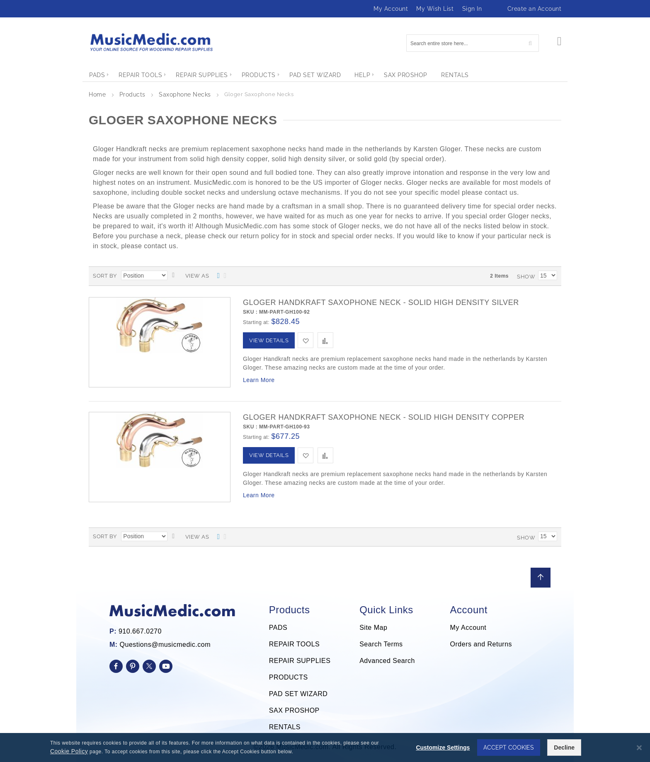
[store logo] (151, 42)
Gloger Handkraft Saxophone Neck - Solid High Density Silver (381, 302)
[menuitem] (97, 75)
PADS (278, 627)
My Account (391, 8)
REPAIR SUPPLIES (300, 660)
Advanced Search (387, 660)
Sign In (472, 8)
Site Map (373, 627)
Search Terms (381, 644)
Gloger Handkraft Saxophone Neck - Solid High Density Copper (383, 417)
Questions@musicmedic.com (165, 644)
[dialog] (325, 747)
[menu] (325, 75)
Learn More (259, 380)
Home (98, 94)
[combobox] (472, 43)
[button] (305, 340)
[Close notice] (639, 748)
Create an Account (534, 8)
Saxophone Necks (186, 94)
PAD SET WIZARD (298, 693)
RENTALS (285, 727)
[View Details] (269, 340)
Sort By (105, 276)
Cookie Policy (69, 751)
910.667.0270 (140, 631)
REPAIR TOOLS (294, 644)
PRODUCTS (288, 677)
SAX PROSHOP (294, 710)
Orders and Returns (481, 644)
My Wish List (435, 8)
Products (133, 94)
